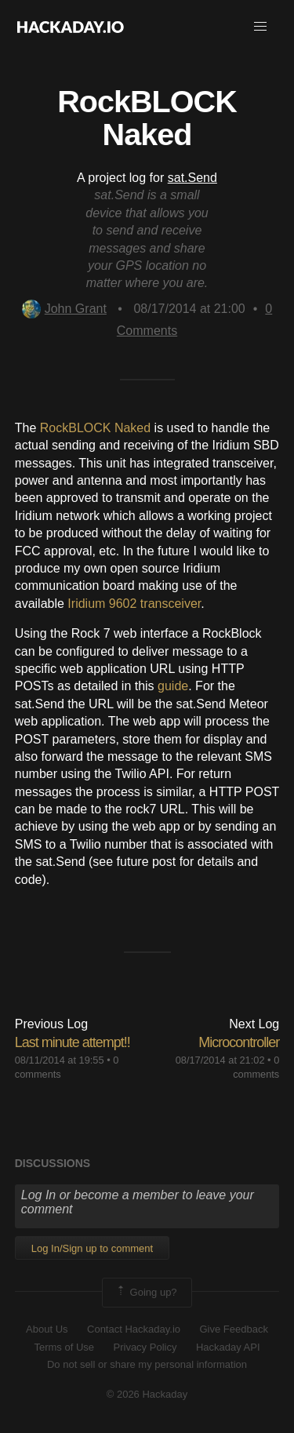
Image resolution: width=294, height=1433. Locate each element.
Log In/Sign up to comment (92, 1248)
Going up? (145, 1292)
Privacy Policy (145, 1347)
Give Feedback (233, 1329)
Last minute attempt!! (72, 1042)
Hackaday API (228, 1347)
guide (173, 686)
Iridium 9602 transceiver (134, 603)
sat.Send (192, 177)
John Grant (64, 308)
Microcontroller (238, 1042)
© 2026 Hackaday (147, 1394)
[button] (260, 26)
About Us (46, 1329)
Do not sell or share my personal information (147, 1364)
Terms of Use (64, 1347)
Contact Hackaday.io (133, 1329)
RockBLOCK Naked (95, 428)
